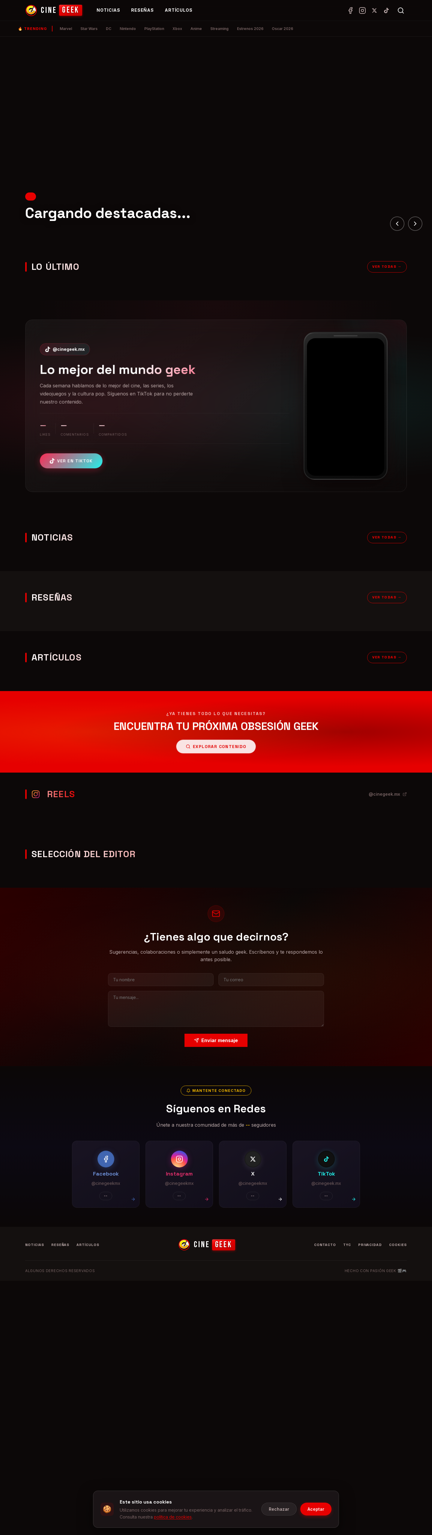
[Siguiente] (415, 223)
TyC (347, 1244)
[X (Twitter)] (374, 10)
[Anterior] (397, 223)
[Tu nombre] (162, 979)
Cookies (398, 1244)
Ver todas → (387, 269)
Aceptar (316, 1509)
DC (108, 28)
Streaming (219, 28)
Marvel (66, 28)
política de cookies (173, 1516)
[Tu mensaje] (216, 1008)
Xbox (177, 28)
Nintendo (128, 28)
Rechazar (279, 1509)
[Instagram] (362, 10)
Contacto (325, 1244)
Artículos (179, 10)
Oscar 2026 (282, 28)
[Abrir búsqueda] (401, 10)
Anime (196, 28)
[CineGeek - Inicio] (53, 10)
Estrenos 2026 (250, 28)
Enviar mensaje (216, 1040)
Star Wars (89, 28)
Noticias (108, 10)
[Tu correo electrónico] (270, 979)
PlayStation (154, 28)
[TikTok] (386, 10)
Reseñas (142, 10)
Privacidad (370, 1244)
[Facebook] (350, 10)
